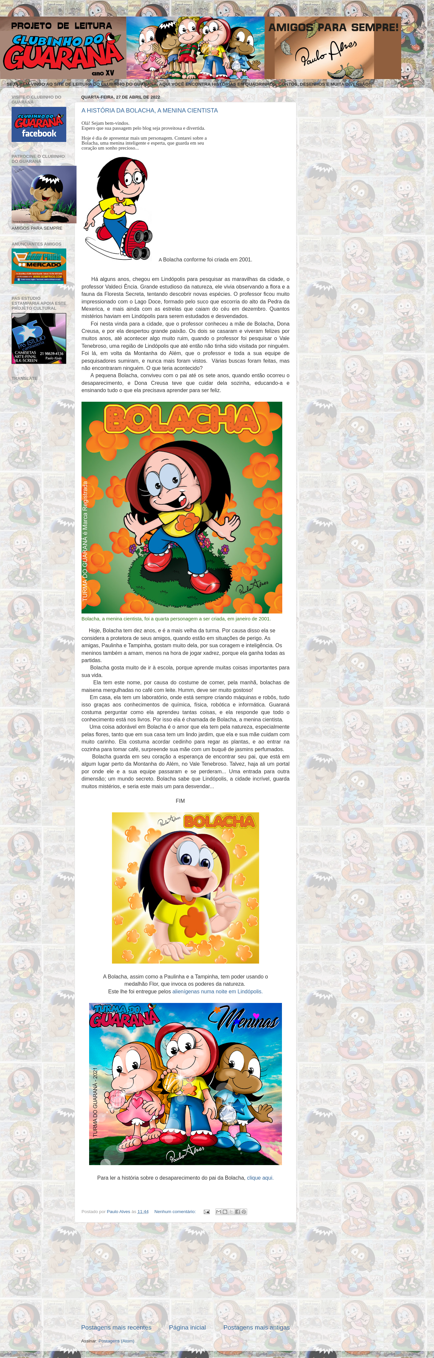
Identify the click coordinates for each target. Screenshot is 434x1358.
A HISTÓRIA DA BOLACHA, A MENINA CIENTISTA (149, 110)
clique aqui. (260, 1178)
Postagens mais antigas (256, 1327)
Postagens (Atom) (117, 1340)
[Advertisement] (185, 1273)
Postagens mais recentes (116, 1327)
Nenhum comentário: (175, 1211)
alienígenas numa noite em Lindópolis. (217, 991)
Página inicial (187, 1327)
